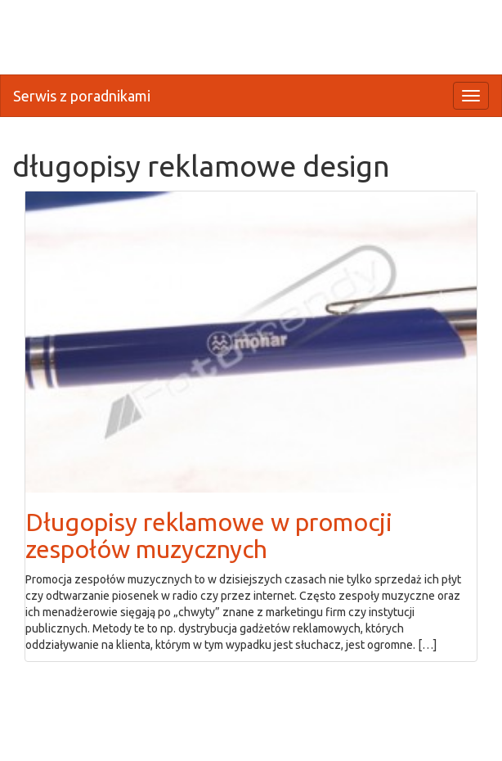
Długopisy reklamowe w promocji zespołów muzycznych (208, 535)
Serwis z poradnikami (81, 96)
